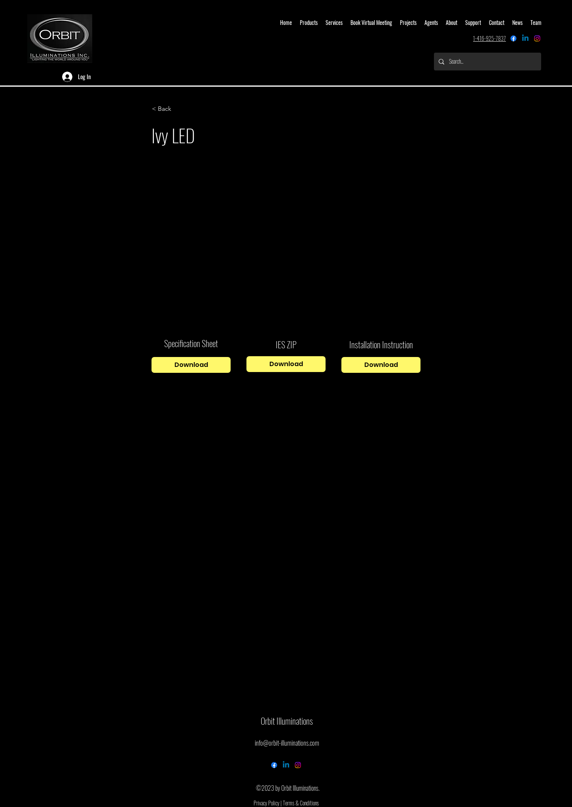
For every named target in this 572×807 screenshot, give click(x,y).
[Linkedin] (525, 38)
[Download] (191, 365)
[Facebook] (513, 38)
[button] (178, 109)
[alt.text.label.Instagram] (537, 38)
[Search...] (487, 61)
